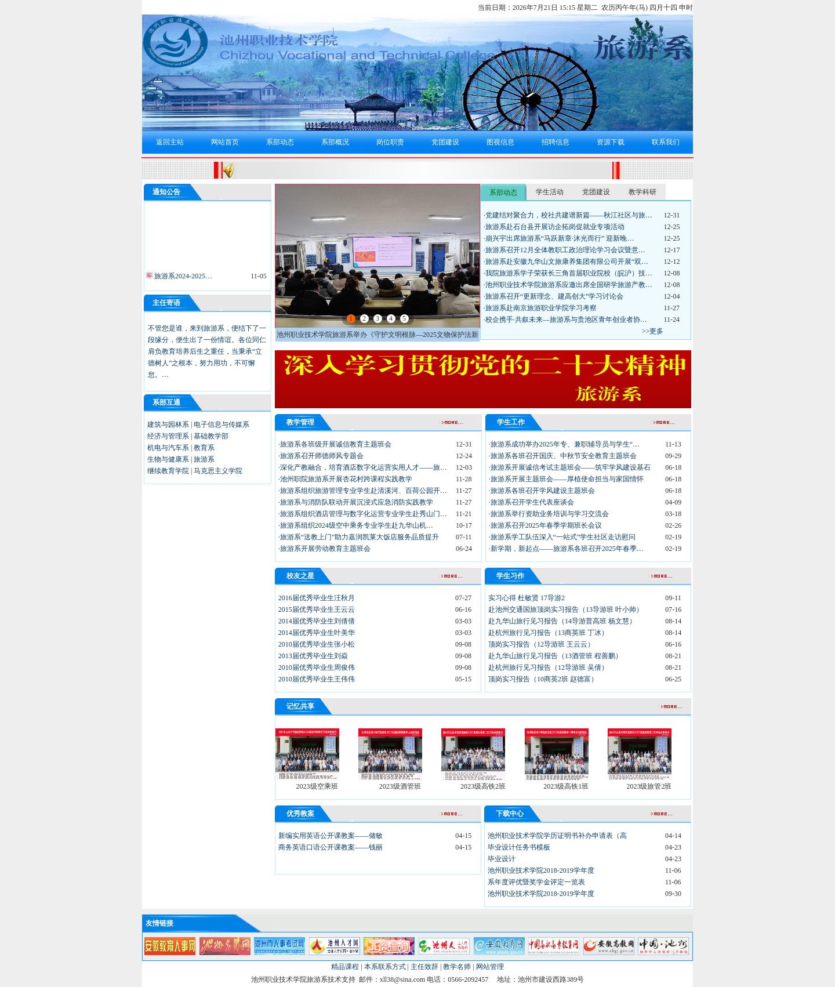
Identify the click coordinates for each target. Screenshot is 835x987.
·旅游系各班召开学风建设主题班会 (542, 491)
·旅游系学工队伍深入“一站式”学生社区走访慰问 (562, 537)
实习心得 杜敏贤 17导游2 (526, 598)
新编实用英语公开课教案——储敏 (330, 836)
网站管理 (490, 967)
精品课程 (345, 967)
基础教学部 (211, 436)
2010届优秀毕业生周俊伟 (316, 667)
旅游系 (204, 459)
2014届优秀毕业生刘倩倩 (316, 621)
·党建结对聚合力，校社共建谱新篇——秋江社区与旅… (568, 215)
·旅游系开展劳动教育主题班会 (324, 549)
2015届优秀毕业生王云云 (316, 609)
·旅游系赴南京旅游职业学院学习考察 (540, 308)
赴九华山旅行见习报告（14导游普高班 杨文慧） (562, 621)
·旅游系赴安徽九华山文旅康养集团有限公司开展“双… (566, 261)
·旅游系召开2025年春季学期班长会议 (545, 525)
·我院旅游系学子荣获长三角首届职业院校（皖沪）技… (568, 273)
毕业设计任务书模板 (519, 847)
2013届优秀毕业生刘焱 (313, 656)
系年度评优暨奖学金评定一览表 (536, 882)
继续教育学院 (168, 471)
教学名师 (457, 967)
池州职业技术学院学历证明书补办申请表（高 (557, 836)
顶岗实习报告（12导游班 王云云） (541, 644)
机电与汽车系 (168, 448)
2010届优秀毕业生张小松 (316, 644)
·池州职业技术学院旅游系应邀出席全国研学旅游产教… (568, 285)
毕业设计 (501, 859)
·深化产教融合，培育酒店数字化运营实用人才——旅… (362, 467)
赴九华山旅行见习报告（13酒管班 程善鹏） (555, 656)
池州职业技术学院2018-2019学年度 (541, 870)
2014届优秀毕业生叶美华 (316, 633)
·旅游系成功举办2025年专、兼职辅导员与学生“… (564, 444)
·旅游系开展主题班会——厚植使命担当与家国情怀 (566, 479)
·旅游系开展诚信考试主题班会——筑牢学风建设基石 (570, 467)
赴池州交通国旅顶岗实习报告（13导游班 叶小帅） (565, 609)
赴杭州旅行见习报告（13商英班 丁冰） (548, 633)
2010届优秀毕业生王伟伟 (316, 679)
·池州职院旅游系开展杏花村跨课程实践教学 (345, 479)
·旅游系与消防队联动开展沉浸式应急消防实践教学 (355, 502)
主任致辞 (424, 967)
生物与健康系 (168, 459)
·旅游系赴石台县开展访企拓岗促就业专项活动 (554, 227)
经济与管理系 (168, 436)
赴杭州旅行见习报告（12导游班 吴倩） (548, 667)
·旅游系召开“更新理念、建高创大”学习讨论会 (554, 296)
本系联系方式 (385, 967)
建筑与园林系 (168, 424)
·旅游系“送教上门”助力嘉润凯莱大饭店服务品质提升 (359, 537)
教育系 (204, 448)
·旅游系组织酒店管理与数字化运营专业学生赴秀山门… (362, 514)
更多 (656, 331)
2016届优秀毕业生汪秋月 (316, 598)
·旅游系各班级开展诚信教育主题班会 (334, 444)
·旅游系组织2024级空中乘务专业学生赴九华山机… (355, 525)
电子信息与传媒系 (221, 424)
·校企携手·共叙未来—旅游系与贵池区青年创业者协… (565, 319)
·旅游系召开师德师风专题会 (321, 456)
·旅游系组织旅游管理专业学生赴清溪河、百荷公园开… (362, 491)
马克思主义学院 (218, 471)
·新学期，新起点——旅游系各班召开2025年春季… (566, 549)
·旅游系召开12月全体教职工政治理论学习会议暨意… (564, 250)
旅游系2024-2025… (182, 278)
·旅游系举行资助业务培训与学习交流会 (549, 514)
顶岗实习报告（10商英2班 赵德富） (543, 679)
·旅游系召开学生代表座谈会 (531, 502)
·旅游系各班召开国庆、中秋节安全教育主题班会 (563, 456)
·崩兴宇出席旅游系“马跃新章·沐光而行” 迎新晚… (559, 238)
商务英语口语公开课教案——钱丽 (330, 847)
